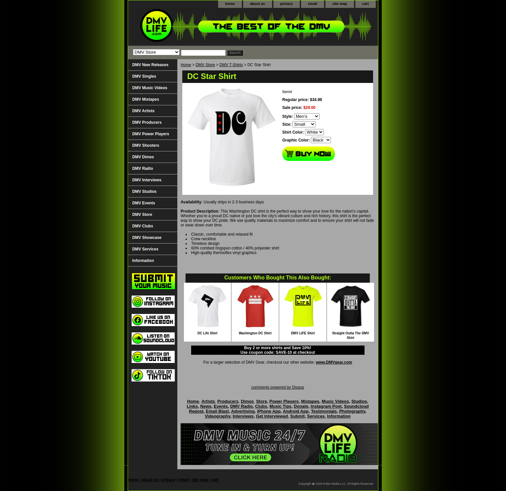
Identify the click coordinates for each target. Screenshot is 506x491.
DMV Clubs (142, 226)
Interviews (243, 416)
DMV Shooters (145, 145)
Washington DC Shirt (255, 333)
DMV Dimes (143, 157)
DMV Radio (142, 168)
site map (339, 4)
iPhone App (269, 411)
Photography (352, 411)
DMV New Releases (150, 65)
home (230, 4)
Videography (217, 416)
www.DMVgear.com (334, 362)
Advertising (243, 411)
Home (186, 65)
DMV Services (145, 249)
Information (143, 260)
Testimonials (324, 411)
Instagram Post (326, 406)
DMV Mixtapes (145, 99)
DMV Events (143, 203)
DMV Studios (144, 191)
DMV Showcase (147, 237)
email (312, 4)
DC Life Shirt (207, 333)
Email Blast (217, 411)
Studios (359, 401)
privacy (286, 4)
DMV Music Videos (149, 88)
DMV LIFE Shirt (303, 333)
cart (365, 4)
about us (257, 4)
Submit (297, 416)
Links (192, 406)
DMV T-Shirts (231, 65)
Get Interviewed (272, 416)
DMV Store (205, 65)
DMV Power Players (150, 134)
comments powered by (277, 387)
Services (316, 416)
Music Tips (280, 406)
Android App (296, 411)
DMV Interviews (147, 180)
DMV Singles (144, 76)
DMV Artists (143, 111)
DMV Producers (147, 122)
